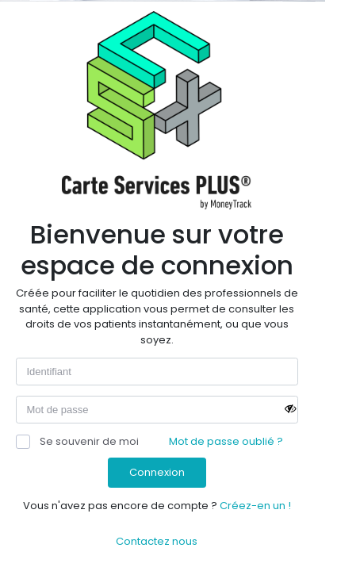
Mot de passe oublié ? (226, 441)
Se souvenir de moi (77, 441)
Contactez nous (156, 541)
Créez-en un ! (255, 505)
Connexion (157, 472)
